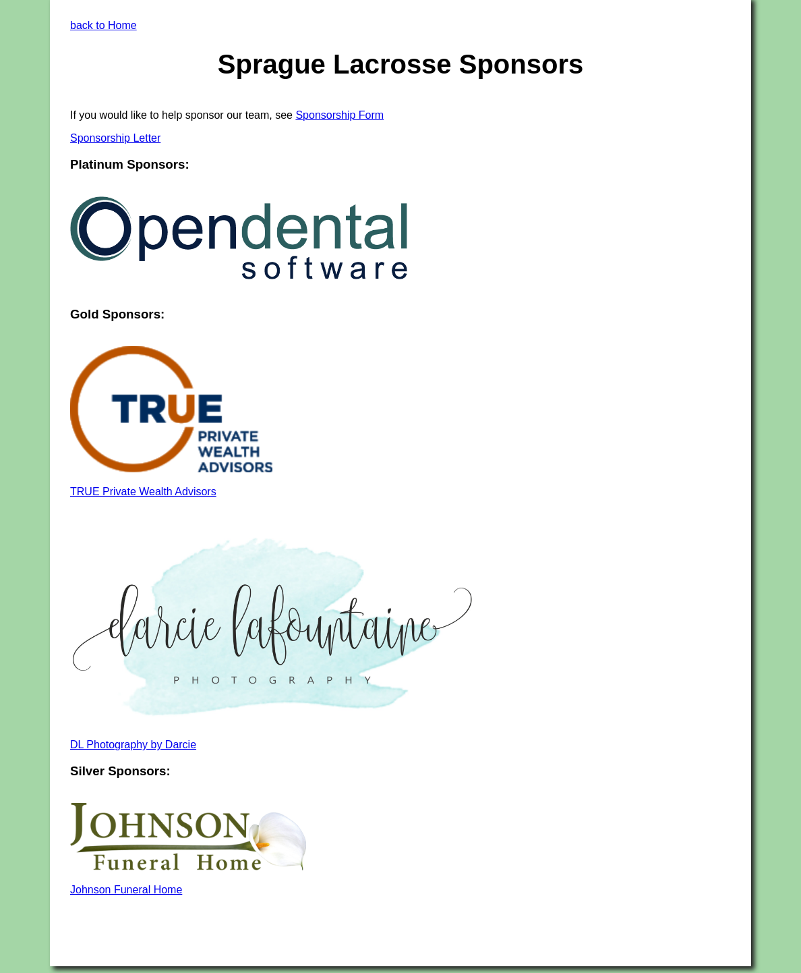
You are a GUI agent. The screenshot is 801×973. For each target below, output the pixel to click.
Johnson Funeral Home (126, 889)
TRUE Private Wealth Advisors (143, 491)
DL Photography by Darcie (133, 744)
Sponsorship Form (339, 115)
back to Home (103, 25)
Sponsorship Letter (115, 138)
